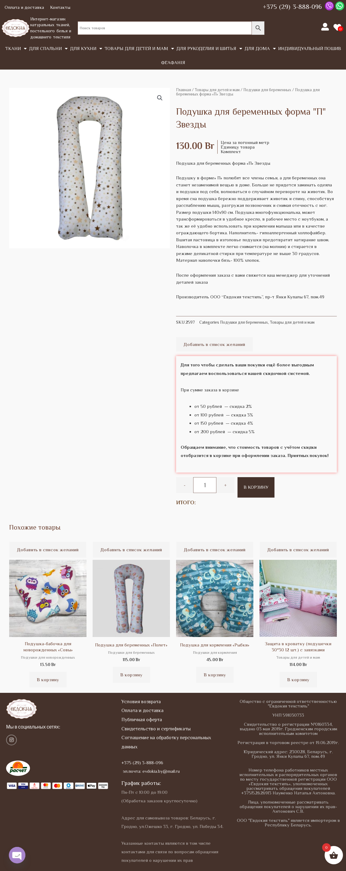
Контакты (60, 7)
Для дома (260, 48)
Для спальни (48, 48)
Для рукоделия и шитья (209, 48)
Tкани (16, 48)
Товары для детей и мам (139, 48)
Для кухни (86, 48)
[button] (159, 97)
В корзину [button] (48, 679)
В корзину (256, 487)
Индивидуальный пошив (309, 48)
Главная (183, 90)
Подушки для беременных (267, 90)
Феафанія (173, 62)
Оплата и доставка (24, 7)
